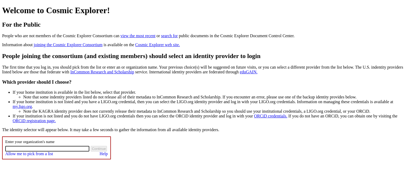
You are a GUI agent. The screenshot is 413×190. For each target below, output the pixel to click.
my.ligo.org (22, 106)
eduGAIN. (248, 72)
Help (104, 153)
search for (169, 36)
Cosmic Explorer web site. (157, 44)
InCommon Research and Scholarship (102, 72)
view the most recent (137, 36)
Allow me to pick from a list (29, 153)
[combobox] (47, 148)
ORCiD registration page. (34, 120)
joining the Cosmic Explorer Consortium (68, 44)
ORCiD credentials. (270, 116)
